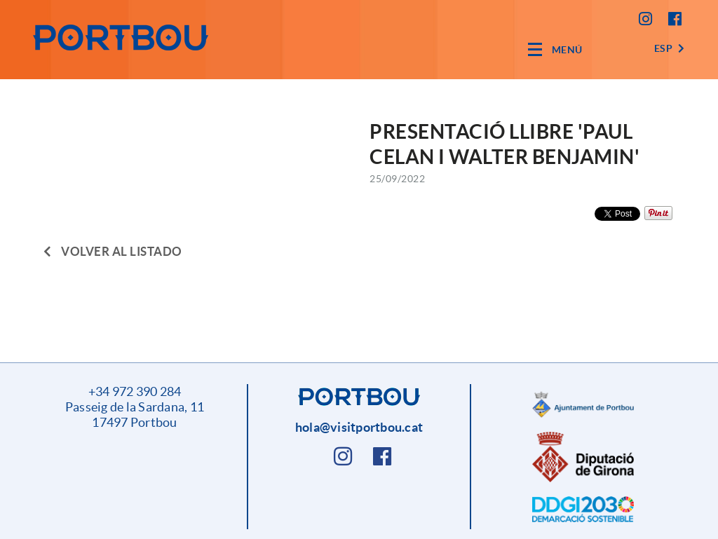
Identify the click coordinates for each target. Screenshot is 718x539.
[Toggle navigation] (555, 49)
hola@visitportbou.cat (359, 427)
